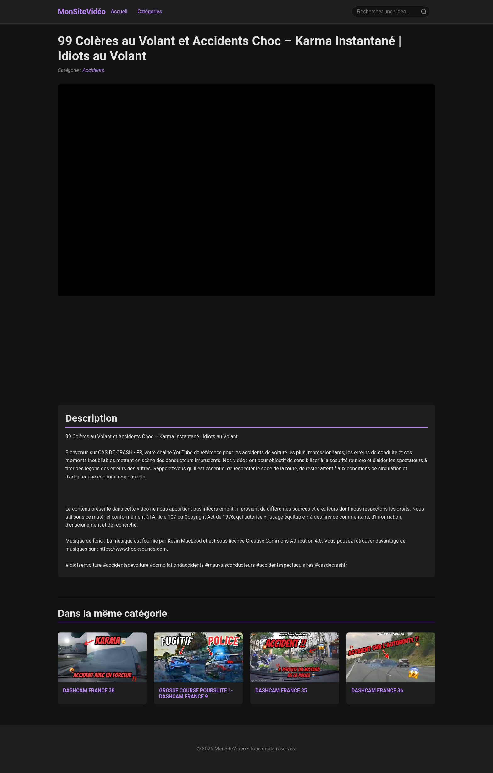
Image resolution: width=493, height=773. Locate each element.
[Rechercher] (424, 11)
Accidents (93, 70)
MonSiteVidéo (82, 11)
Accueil (119, 11)
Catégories (149, 11)
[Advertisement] (246, 350)
